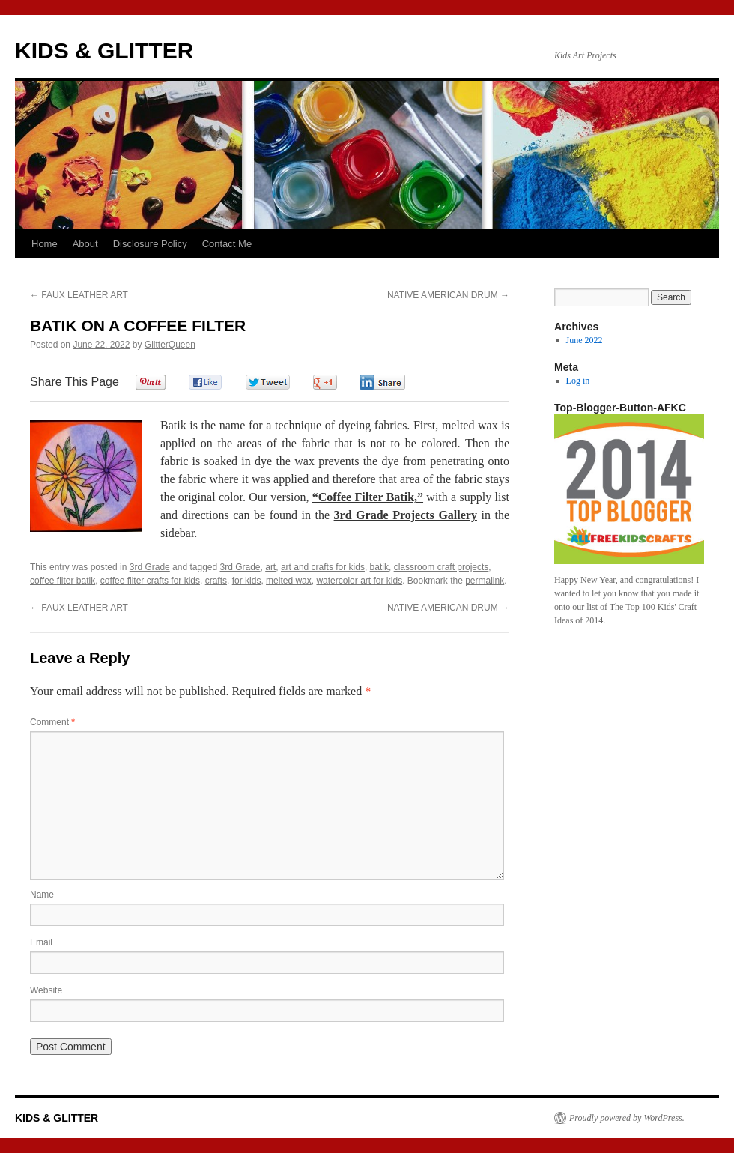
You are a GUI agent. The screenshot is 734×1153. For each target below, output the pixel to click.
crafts (216, 580)
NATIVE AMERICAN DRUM (448, 295)
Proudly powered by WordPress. (627, 1118)
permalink (484, 580)
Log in (578, 380)
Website (46, 990)
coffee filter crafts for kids (150, 580)
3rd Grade (150, 567)
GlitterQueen (170, 344)
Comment (52, 722)
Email (41, 942)
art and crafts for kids (323, 567)
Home (44, 243)
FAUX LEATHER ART (79, 295)
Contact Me (227, 243)
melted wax (289, 580)
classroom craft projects (441, 567)
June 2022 (584, 340)
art (270, 567)
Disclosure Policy (150, 243)
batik (379, 567)
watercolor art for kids (359, 580)
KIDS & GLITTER (104, 50)
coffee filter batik (62, 580)
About (85, 243)
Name (42, 894)
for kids (246, 580)
